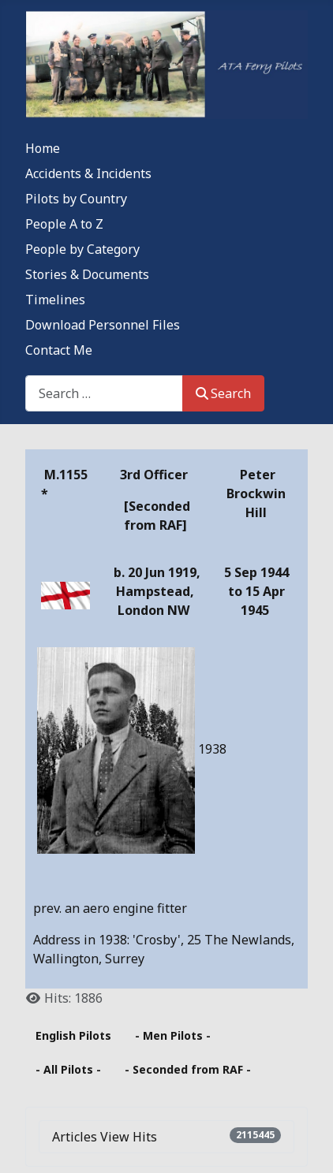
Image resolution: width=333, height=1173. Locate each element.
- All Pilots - (68, 1069)
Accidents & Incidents (88, 173)
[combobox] (104, 393)
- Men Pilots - (173, 1035)
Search (223, 393)
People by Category (82, 249)
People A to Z (64, 224)
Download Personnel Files (102, 324)
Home (42, 148)
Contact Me (58, 350)
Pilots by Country (76, 198)
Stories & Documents (87, 274)
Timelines (55, 299)
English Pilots (73, 1035)
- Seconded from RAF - (188, 1069)
